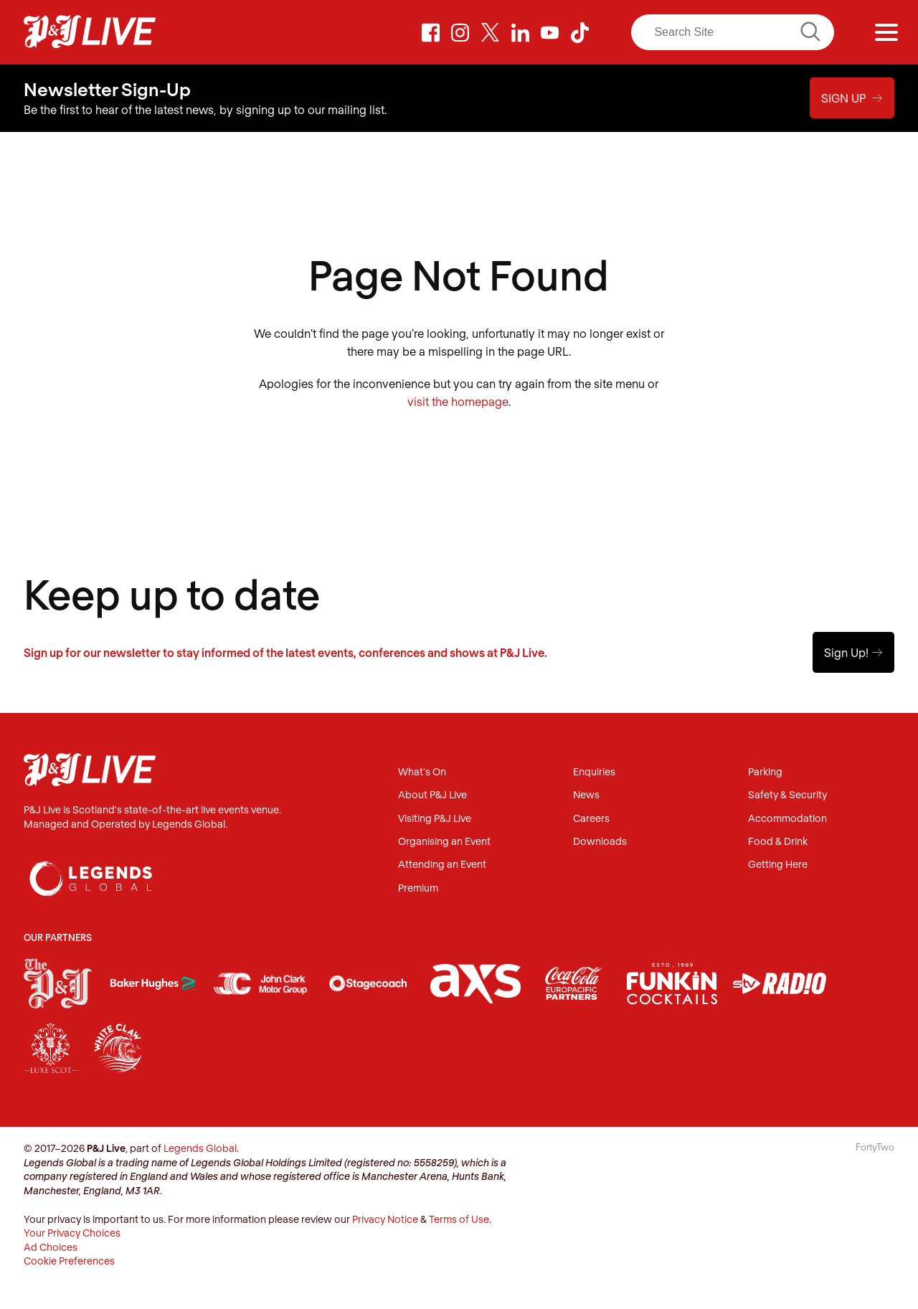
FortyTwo (875, 1147)
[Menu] (886, 32)
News (586, 795)
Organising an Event (444, 841)
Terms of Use (459, 1219)
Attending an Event (442, 864)
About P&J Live (432, 795)
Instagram (460, 32)
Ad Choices (50, 1247)
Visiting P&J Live (434, 818)
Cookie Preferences (69, 1260)
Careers (591, 818)
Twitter (490, 32)
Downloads (600, 841)
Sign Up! (853, 652)
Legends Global (200, 1148)
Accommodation (787, 818)
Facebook (430, 32)
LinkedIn (520, 32)
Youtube (550, 32)
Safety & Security (787, 795)
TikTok (579, 32)
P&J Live (90, 32)
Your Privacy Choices (72, 1233)
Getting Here (778, 864)
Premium (418, 888)
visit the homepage (457, 401)
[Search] (732, 32)
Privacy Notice (385, 1219)
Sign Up (852, 98)
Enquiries (594, 772)
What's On (422, 772)
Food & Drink (778, 841)
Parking (765, 772)
